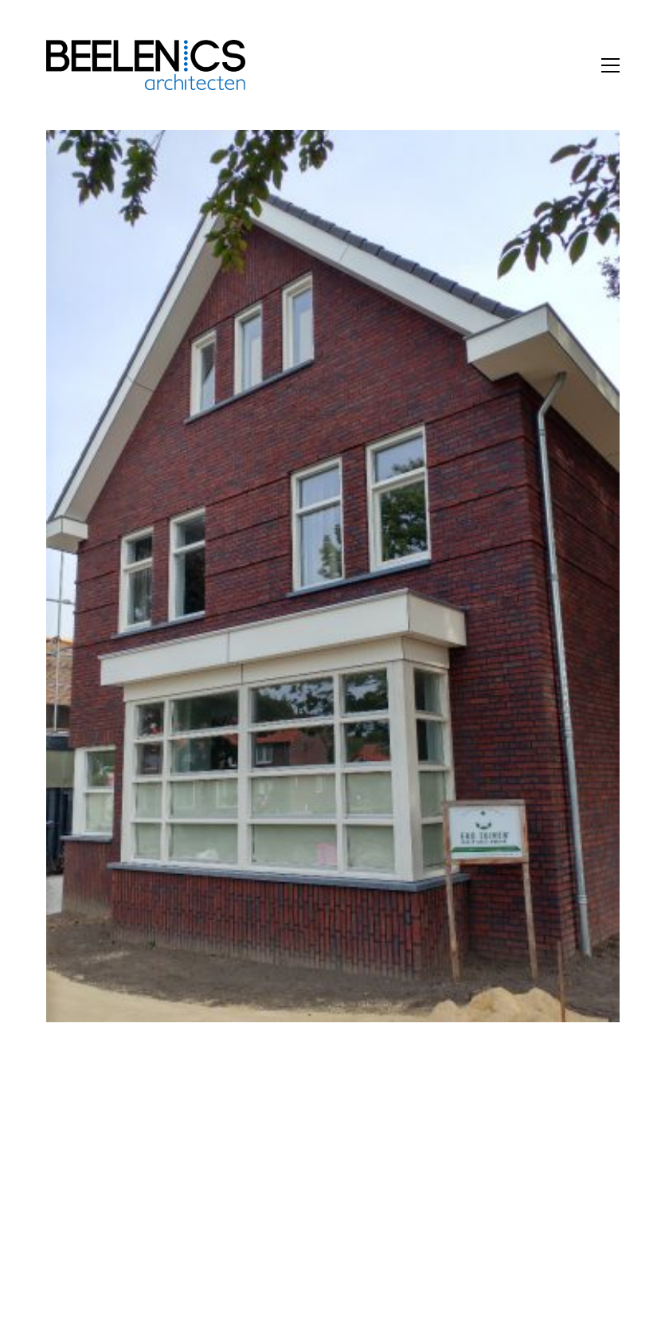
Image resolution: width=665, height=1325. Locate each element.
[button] (610, 65)
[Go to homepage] (145, 65)
